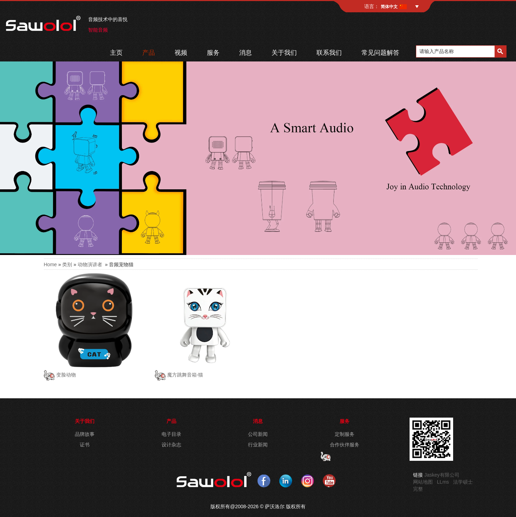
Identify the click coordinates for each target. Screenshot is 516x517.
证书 (85, 444)
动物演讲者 (90, 264)
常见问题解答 (380, 52)
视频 (181, 52)
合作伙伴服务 (344, 444)
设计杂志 (171, 444)
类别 (67, 264)
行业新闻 (258, 444)
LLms (443, 482)
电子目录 (171, 434)
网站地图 (423, 482)
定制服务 (344, 434)
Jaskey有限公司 (441, 475)
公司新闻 (258, 434)
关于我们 (284, 52)
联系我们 (329, 52)
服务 (213, 52)
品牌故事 (84, 434)
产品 (148, 52)
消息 (245, 52)
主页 (116, 52)
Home (50, 264)
